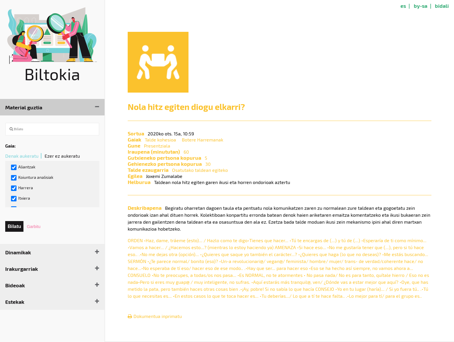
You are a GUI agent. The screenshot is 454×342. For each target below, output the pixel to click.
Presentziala (157, 145)
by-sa (420, 6)
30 (208, 164)
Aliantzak (23, 167)
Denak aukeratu (22, 156)
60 (186, 152)
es (403, 6)
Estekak (14, 302)
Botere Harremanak (202, 139)
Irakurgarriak (21, 269)
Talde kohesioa (160, 139)
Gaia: (10, 145)
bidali (442, 6)
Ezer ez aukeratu (62, 156)
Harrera (22, 188)
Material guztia (23, 107)
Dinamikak (18, 252)
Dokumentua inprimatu (155, 316)
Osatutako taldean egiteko (200, 170)
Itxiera (20, 198)
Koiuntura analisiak (32, 178)
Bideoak (15, 285)
